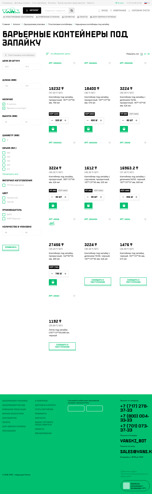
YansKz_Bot (133, 440)
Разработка (135, 483)
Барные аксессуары (13, 414)
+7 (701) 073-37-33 (134, 427)
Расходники (9, 431)
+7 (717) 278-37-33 (134, 407)
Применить (10, 247)
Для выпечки (9, 418)
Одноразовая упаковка (15, 401)
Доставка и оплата (22, 3)
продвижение (136, 488)
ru (147, 3)
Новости (90, 3)
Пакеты (6, 422)
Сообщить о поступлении (98, 281)
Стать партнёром (39, 3)
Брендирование (43, 433)
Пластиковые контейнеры (19, 55)
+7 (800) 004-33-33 (134, 417)
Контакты (52, 3)
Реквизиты (41, 414)
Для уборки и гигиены (14, 426)
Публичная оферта (129, 471)
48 (148, 54)
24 (145, 54)
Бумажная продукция (14, 409)
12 (141, 54)
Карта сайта (126, 476)
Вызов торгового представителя (71, 3)
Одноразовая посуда (13, 405)
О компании (7, 3)
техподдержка (136, 486)
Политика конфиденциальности (134, 474)
